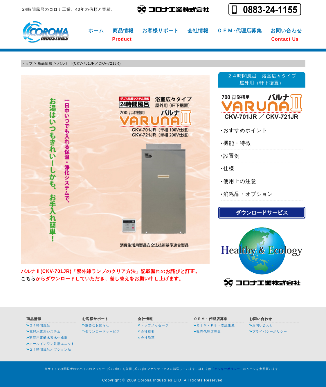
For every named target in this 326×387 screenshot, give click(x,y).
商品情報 (123, 30)
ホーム (96, 30)
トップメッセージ (155, 325)
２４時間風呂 (39, 325)
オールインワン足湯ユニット (52, 343)
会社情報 (198, 30)
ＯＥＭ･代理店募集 (239, 30)
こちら (28, 278)
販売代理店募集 (209, 331)
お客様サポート (160, 30)
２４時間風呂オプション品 (50, 349)
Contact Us (285, 39)
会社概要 (148, 331)
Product (122, 39)
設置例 (231, 156)
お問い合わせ (286, 30)
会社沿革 (148, 337)
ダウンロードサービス (102, 331)
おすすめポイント (245, 130)
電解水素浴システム (45, 331)
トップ (27, 63)
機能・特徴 (237, 143)
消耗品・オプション (248, 194)
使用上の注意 (239, 181)
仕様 (228, 168)
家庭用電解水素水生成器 (48, 337)
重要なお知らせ (97, 325)
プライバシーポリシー (269, 331)
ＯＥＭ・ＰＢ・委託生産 (216, 325)
